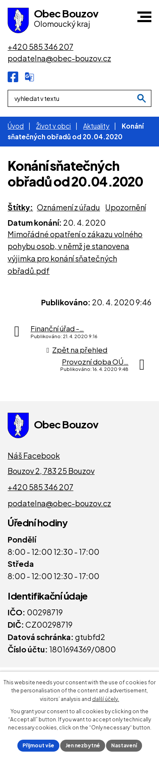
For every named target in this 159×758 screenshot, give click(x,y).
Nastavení (124, 745)
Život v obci (53, 126)
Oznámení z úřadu (68, 207)
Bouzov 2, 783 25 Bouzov (51, 471)
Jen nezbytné (82, 745)
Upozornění (125, 207)
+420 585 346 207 (40, 487)
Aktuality (96, 126)
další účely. (105, 699)
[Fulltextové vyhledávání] (79, 98)
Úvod (16, 126)
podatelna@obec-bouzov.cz (59, 503)
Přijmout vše (38, 745)
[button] (144, 16)
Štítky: (20, 207)
